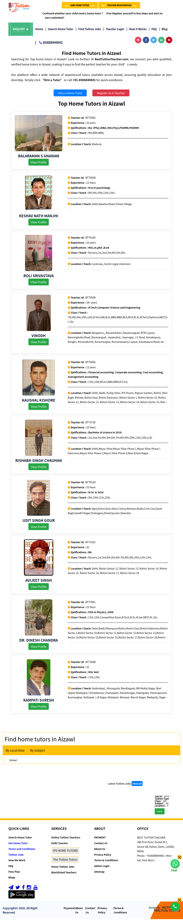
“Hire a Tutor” (52, 83)
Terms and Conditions (21, 851)
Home (39, 32)
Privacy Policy (102, 857)
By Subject (37, 753)
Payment (69, 911)
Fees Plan (14, 874)
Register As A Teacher (111, 96)
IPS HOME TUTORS (65, 853)
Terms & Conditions (106, 863)
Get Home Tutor (18, 846)
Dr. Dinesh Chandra (38, 643)
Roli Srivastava (38, 278)
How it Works (137, 32)
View (165, 814)
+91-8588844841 (84, 83)
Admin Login (102, 869)
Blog (163, 32)
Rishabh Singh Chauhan (38, 463)
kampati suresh (38, 702)
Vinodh (39, 338)
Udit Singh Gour (39, 523)
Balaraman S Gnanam (38, 158)
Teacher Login (113, 32)
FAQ (153, 32)
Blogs (11, 880)
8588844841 (49, 45)
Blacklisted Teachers (63, 875)
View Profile (38, 165)
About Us (99, 851)
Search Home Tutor (59, 32)
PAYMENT (100, 840)
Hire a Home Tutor (70, 96)
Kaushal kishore (38, 403)
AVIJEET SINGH (38, 583)
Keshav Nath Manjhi (38, 218)
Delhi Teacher (59, 846)
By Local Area (15, 753)
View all (137, 786)
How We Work (16, 863)
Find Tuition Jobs (88, 32)
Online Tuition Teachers (65, 840)
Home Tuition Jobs (62, 869)
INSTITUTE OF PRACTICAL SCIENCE (167, 911)
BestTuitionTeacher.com (111, 62)
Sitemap (99, 874)
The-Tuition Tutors (65, 862)
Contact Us (100, 846)
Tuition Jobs (16, 857)
